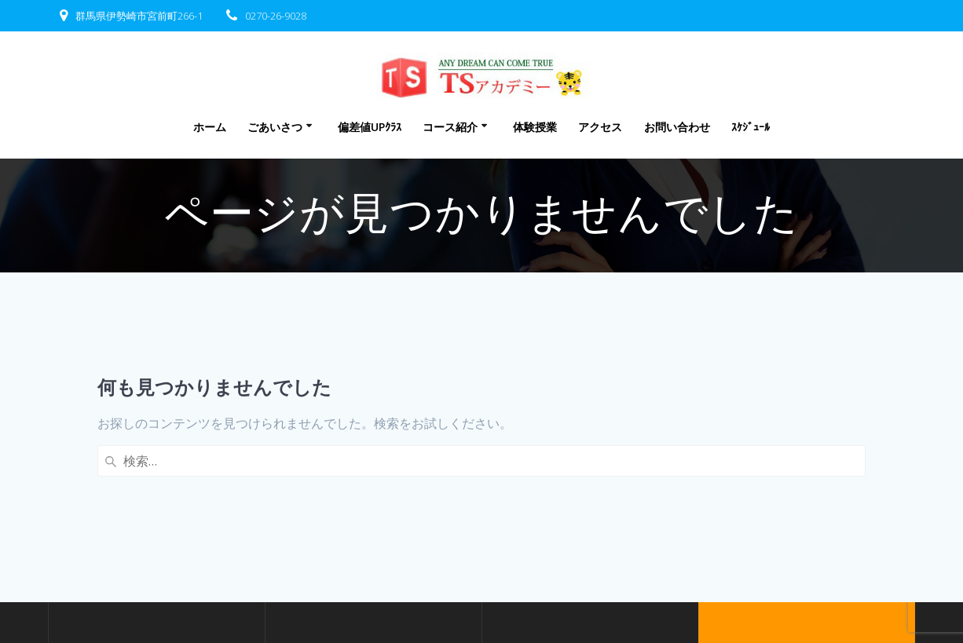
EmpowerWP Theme (805, 561)
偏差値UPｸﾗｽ (369, 126)
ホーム (209, 126)
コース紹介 (450, 126)
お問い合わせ (677, 126)
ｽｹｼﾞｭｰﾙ (750, 126)
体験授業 (535, 126)
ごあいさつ (274, 126)
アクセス (600, 126)
